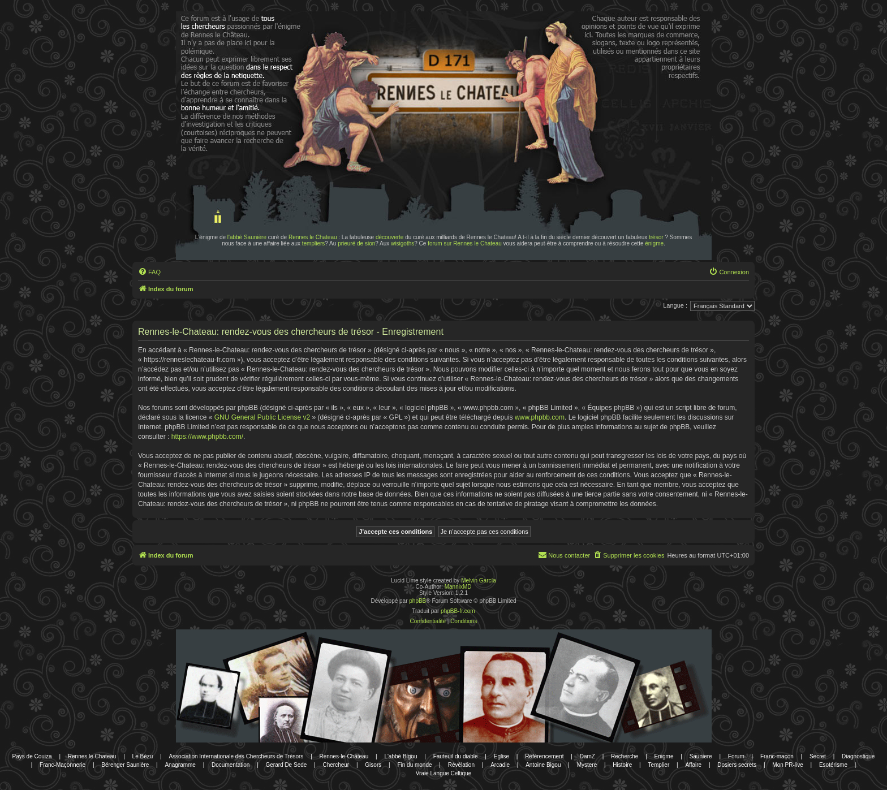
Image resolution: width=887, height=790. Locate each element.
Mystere (587, 765)
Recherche (624, 756)
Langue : (675, 305)
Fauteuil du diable (455, 756)
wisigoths (402, 243)
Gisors (373, 765)
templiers (313, 243)
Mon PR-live (787, 765)
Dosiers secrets (736, 765)
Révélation (461, 765)
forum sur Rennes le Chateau (465, 243)
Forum (736, 756)
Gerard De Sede (286, 765)
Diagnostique (858, 756)
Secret (818, 756)
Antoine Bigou (543, 765)
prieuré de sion (356, 243)
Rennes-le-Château (344, 756)
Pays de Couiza (32, 756)
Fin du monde (414, 765)
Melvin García (478, 580)
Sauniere (701, 756)
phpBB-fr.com (458, 611)
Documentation (230, 765)
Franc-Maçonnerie (62, 765)
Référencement (544, 756)
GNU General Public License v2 (262, 417)
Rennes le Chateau (313, 237)
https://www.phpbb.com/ (207, 437)
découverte (389, 237)
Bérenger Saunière (125, 765)
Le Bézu (142, 756)
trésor (656, 237)
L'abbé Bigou (400, 756)
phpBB (417, 601)
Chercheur (335, 765)
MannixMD (458, 587)
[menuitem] (149, 272)
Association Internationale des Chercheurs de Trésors (236, 756)
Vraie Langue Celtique (444, 773)
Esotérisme (833, 765)
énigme (654, 243)
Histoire (622, 765)
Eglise (501, 756)
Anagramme (180, 765)
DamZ (587, 756)
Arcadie (500, 765)
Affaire (693, 765)
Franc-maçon (777, 756)
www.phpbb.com (540, 417)
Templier (658, 765)
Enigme (664, 756)
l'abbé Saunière (246, 237)
